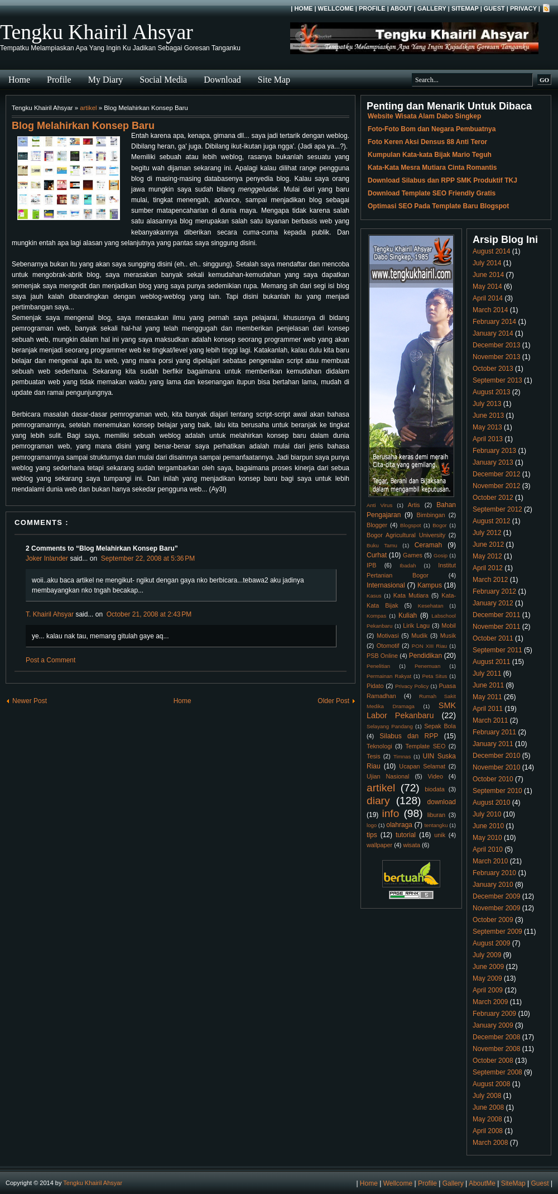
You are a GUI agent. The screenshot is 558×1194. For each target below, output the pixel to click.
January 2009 (493, 1025)
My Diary (105, 79)
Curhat (377, 555)
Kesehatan (431, 606)
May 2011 (487, 697)
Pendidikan (425, 656)
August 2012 (491, 521)
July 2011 (487, 673)
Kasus (374, 596)
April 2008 (488, 1131)
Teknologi (379, 746)
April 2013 (488, 439)
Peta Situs (435, 676)
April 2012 (488, 568)
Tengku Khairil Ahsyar (96, 32)
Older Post (333, 701)
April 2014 (488, 298)
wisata (411, 845)
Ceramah (428, 545)
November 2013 (496, 357)
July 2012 (487, 533)
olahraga (399, 825)
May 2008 (487, 1119)
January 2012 (493, 603)
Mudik (419, 635)
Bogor (439, 525)
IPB (371, 565)
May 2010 (487, 838)
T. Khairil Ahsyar (50, 614)
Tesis (374, 756)
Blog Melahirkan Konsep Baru (83, 125)
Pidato (375, 685)
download (441, 802)
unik (439, 835)
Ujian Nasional (388, 776)
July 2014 (487, 263)
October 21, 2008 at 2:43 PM (149, 614)
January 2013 (493, 462)
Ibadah (408, 565)
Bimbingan (430, 515)
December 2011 (496, 615)
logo (372, 825)
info (390, 813)
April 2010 (488, 849)
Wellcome (336, 8)
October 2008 (493, 1060)
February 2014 (494, 322)
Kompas (376, 616)
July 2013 (487, 404)
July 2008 (487, 1096)
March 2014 (490, 310)
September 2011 (497, 650)
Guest (494, 8)
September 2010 (497, 791)
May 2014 (487, 286)
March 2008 (490, 1143)
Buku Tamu (382, 545)
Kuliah (407, 615)
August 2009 (491, 943)
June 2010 (488, 826)
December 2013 (496, 345)
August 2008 (491, 1084)
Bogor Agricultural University (406, 535)
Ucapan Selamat (422, 766)
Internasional (386, 585)
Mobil (448, 625)
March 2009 (490, 1002)
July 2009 (487, 955)
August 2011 (491, 662)
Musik (448, 635)
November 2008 (496, 1049)
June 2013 (488, 415)
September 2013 (497, 380)
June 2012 (488, 544)
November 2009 (496, 908)
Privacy (523, 8)
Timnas (402, 756)
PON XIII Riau (429, 646)
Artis (414, 505)
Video (435, 776)
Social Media (163, 79)
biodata (434, 789)
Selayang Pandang (390, 726)
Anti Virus (379, 505)
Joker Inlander (47, 558)
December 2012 (496, 474)
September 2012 (497, 509)
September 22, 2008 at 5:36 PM (148, 558)
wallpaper (379, 845)
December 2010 (496, 756)
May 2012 (487, 556)
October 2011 (493, 638)
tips (372, 835)
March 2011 (490, 720)
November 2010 (496, 767)
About (401, 8)
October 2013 (493, 368)
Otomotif (388, 645)
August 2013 (491, 392)
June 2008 (488, 1107)
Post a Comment (50, 660)
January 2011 (493, 744)
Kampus (429, 585)
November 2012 (496, 486)
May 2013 (487, 427)
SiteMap (465, 8)
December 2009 (496, 896)
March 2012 (490, 580)
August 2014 (491, 251)
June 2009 (488, 967)
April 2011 (488, 709)
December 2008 (496, 1037)
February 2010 (494, 873)
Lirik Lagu (416, 625)
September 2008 (497, 1072)
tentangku (436, 825)
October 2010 (493, 779)
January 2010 (493, 885)
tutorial (406, 835)
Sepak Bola (440, 726)
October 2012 (493, 498)
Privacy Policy (412, 686)
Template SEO (426, 746)
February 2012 (494, 591)
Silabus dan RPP (408, 736)
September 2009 (497, 931)
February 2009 (494, 1014)
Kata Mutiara (411, 595)
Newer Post (29, 701)
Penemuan (427, 666)
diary (378, 800)
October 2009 (493, 920)
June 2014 (488, 275)
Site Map (274, 79)
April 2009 (488, 990)
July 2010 (487, 814)
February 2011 (494, 732)
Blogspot (410, 525)
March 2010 (490, 861)
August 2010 (491, 802)
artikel (88, 107)
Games (412, 555)
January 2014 (493, 333)
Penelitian (378, 666)
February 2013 (494, 451)
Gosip (441, 555)
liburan (436, 814)
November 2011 (496, 627)
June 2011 (488, 685)
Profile (372, 8)
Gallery (431, 8)
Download (222, 79)
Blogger (377, 525)
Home (303, 8)
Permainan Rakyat (389, 676)
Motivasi (388, 635)
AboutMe (482, 1183)
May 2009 (487, 978)
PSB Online (382, 655)
